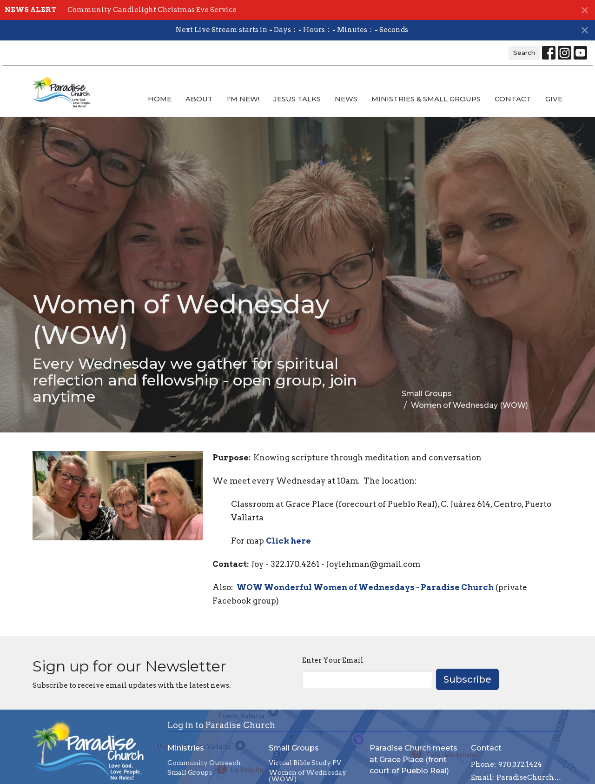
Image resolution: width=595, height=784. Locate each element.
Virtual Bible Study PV (305, 762)
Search (524, 52)
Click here (288, 540)
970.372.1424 (520, 764)
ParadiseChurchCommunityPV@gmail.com (529, 777)
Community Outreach (204, 762)
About (199, 98)
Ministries (185, 748)
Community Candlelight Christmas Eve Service (152, 10)
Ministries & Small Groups (426, 98)
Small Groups (427, 393)
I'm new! (243, 98)
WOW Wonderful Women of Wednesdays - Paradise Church (365, 587)
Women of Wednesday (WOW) (307, 776)
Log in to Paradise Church (221, 725)
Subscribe (467, 679)
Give (553, 98)
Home (160, 98)
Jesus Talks (297, 98)
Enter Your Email (333, 660)
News (346, 98)
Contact (513, 98)
